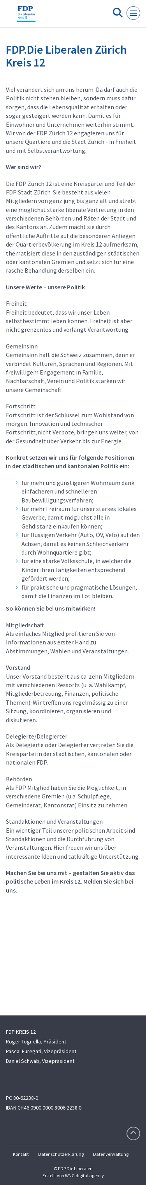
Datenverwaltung (110, 1154)
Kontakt (21, 1154)
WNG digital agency (84, 1175)
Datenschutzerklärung (61, 1154)
